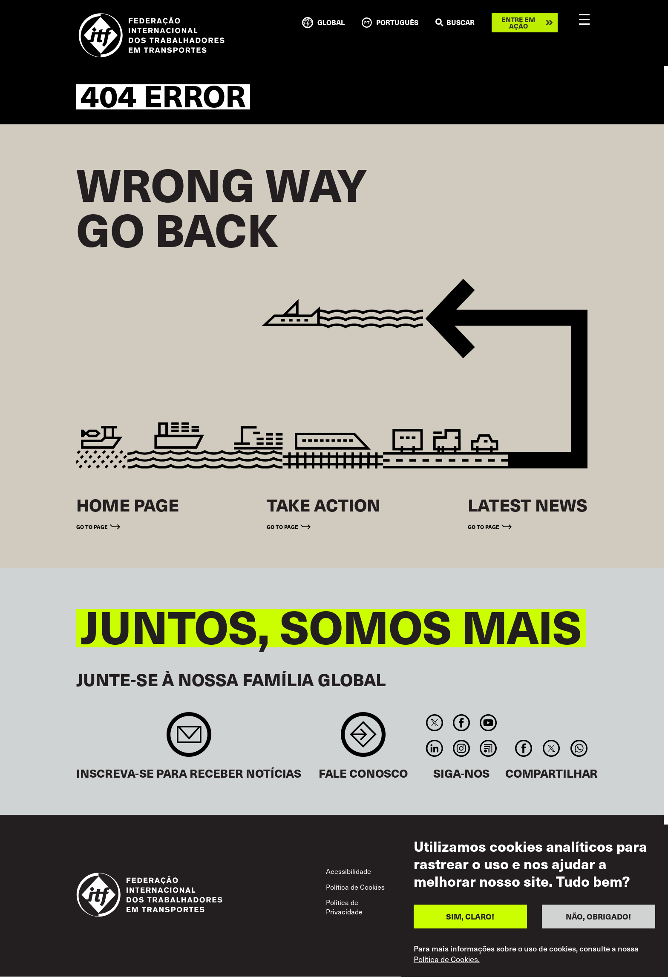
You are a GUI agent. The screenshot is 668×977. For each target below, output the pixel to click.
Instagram (461, 748)
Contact (363, 738)
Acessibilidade (348, 871)
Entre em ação (518, 22)
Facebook (461, 722)
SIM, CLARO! (470, 916)
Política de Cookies (355, 886)
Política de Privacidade (344, 907)
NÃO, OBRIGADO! (598, 916)
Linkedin (434, 748)
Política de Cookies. (447, 959)
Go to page (92, 526)
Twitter (434, 722)
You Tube (488, 722)
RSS (488, 748)
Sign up (189, 738)
